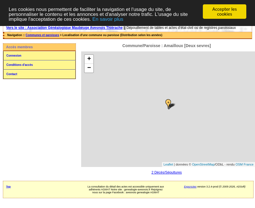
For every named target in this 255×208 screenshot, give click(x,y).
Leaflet (168, 164)
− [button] (89, 68)
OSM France (245, 164)
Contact (11, 74)
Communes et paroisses (42, 35)
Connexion (13, 55)
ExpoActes (190, 186)
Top (8, 186)
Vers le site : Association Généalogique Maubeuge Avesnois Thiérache (64, 28)
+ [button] (89, 59)
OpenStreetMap (203, 164)
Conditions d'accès (19, 64)
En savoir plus (107, 19)
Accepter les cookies (224, 11)
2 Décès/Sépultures (167, 172)
